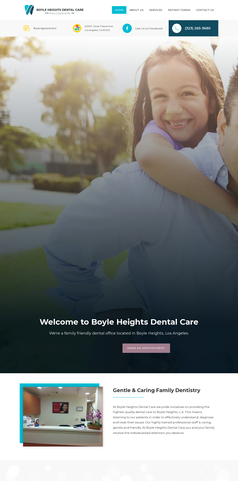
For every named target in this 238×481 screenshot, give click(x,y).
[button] (91, 348)
